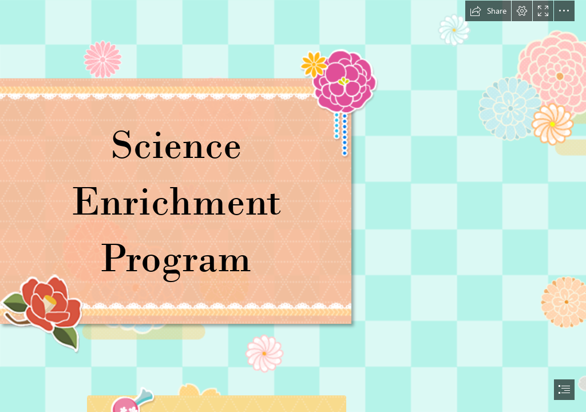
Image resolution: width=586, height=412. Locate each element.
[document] (293, 206)
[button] (488, 11)
